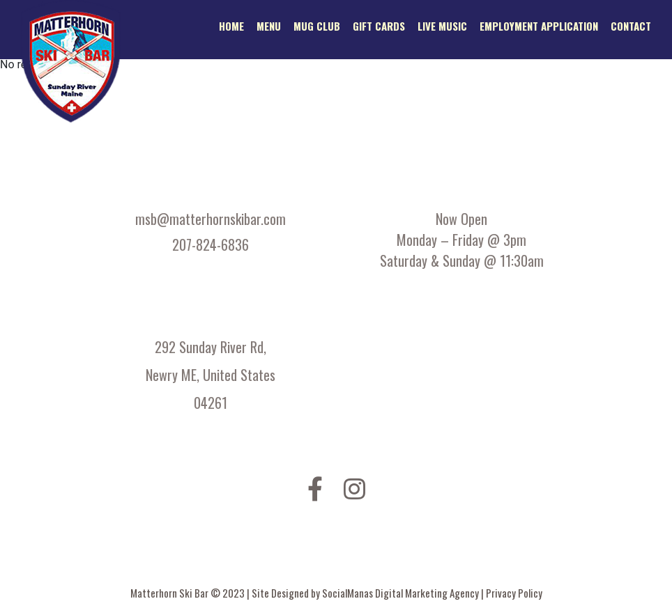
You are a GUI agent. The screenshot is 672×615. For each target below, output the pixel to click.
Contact (631, 25)
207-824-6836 (210, 244)
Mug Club (316, 25)
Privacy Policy (514, 592)
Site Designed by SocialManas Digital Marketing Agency (366, 592)
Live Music (442, 25)
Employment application (539, 25)
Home (231, 25)
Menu (269, 25)
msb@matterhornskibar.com (210, 218)
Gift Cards (379, 25)
